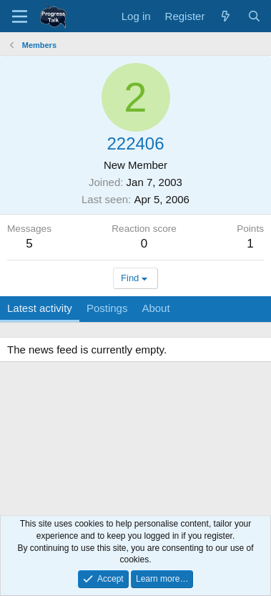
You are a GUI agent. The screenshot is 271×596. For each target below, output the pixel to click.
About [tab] (155, 308)
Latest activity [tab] (39, 308)
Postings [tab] (107, 308)
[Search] (254, 16)
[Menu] (19, 16)
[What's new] (226, 16)
